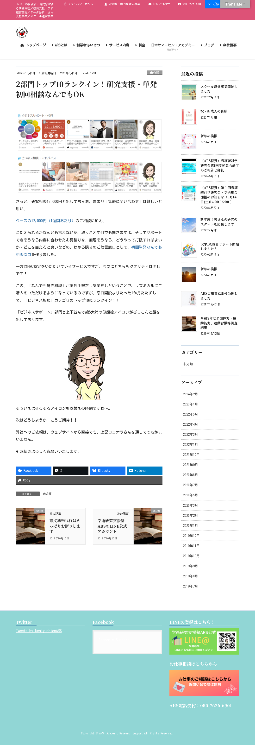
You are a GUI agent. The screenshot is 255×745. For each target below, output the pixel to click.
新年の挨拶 (208, 135)
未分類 (154, 72)
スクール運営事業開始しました (218, 89)
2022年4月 (190, 424)
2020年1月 (190, 525)
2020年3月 (190, 505)
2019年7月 (190, 586)
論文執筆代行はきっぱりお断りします (65, 526)
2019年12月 (191, 535)
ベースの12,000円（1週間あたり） (45, 221)
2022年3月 (190, 434)
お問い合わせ (159, 4)
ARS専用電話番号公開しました (219, 296)
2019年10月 (191, 556)
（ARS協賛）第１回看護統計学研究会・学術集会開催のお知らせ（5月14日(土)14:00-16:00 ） (219, 194)
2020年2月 (190, 515)
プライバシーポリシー (80, 4)
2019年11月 (191, 546)
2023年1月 (190, 404)
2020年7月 (190, 485)
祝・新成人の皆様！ (215, 111)
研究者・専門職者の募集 (122, 4)
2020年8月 (190, 475)
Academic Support (114, 640)
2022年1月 (190, 444)
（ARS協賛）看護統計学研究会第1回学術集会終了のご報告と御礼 (219, 165)
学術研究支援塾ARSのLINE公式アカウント (112, 526)
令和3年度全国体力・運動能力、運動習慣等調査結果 (218, 323)
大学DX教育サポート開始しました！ (219, 246)
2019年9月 (190, 566)
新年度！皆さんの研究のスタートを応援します (218, 222)
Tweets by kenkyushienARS (39, 631)
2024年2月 (190, 394)
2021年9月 (190, 465)
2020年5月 (190, 495)
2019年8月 (190, 576)
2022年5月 (190, 414)
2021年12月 (191, 454)
